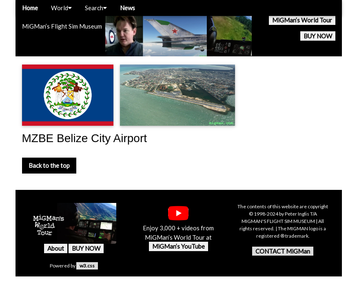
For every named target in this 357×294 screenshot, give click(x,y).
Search (96, 7)
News (127, 7)
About (55, 248)
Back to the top (49, 165)
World (61, 7)
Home (30, 7)
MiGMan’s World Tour (302, 20)
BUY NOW (318, 36)
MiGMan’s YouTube (178, 246)
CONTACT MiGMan (282, 251)
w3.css (87, 266)
